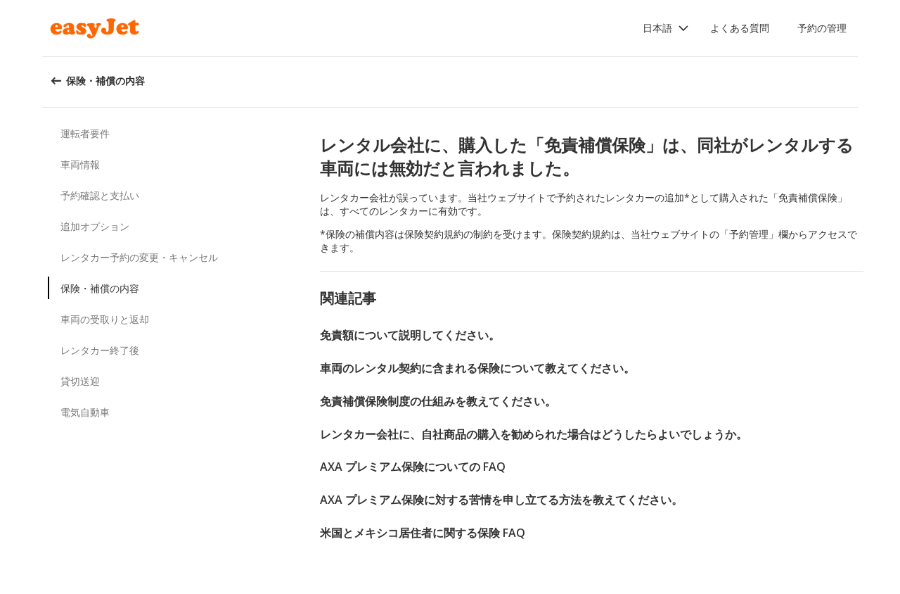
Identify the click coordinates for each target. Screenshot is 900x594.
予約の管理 (822, 27)
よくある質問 (739, 27)
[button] (666, 28)
